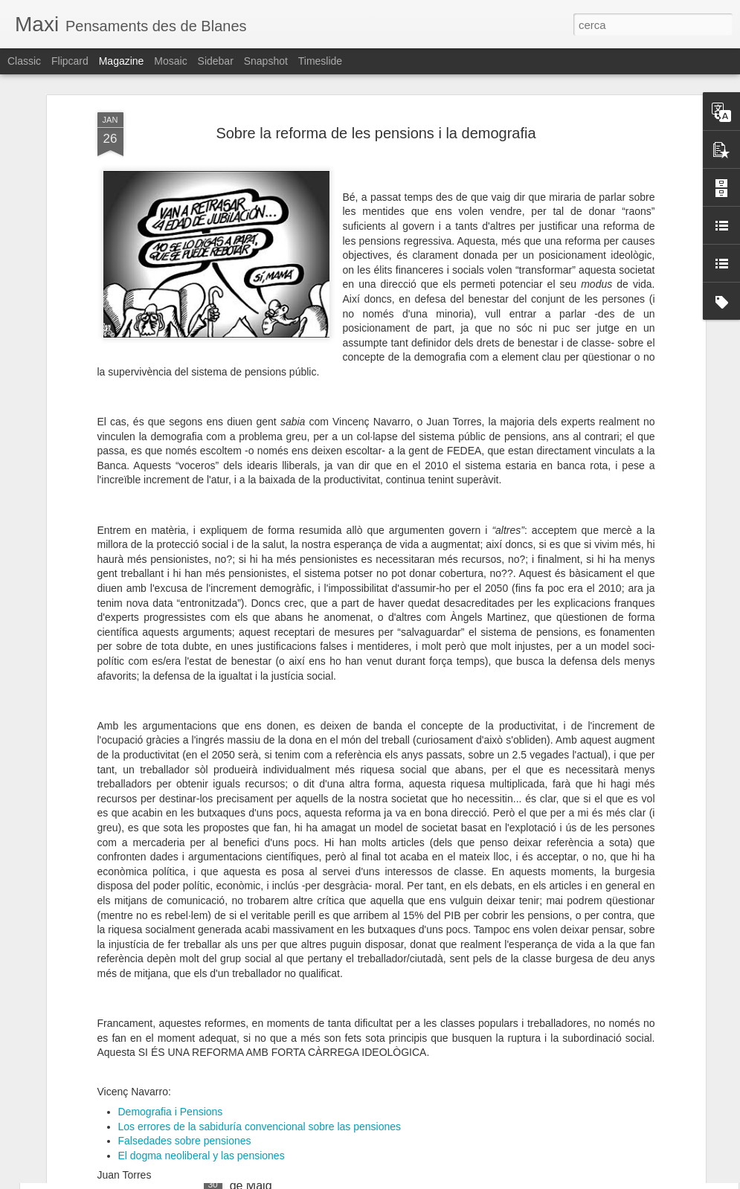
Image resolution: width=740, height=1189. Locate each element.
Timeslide (320, 61)
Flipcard (70, 61)
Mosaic (170, 61)
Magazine (121, 61)
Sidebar (216, 61)
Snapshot (266, 61)
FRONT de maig (105, 988)
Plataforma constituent (121, 1091)
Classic (24, 61)
